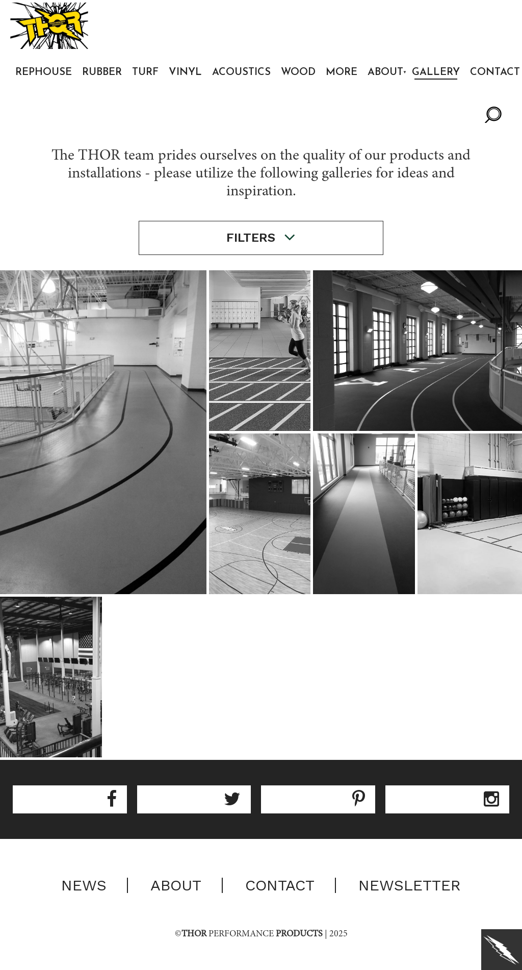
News (84, 885)
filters (261, 237)
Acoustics (241, 72)
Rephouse (43, 72)
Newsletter (409, 885)
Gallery (436, 72)
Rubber (102, 72)
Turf (145, 72)
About (385, 72)
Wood (298, 72)
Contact (280, 885)
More (341, 72)
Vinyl (185, 72)
